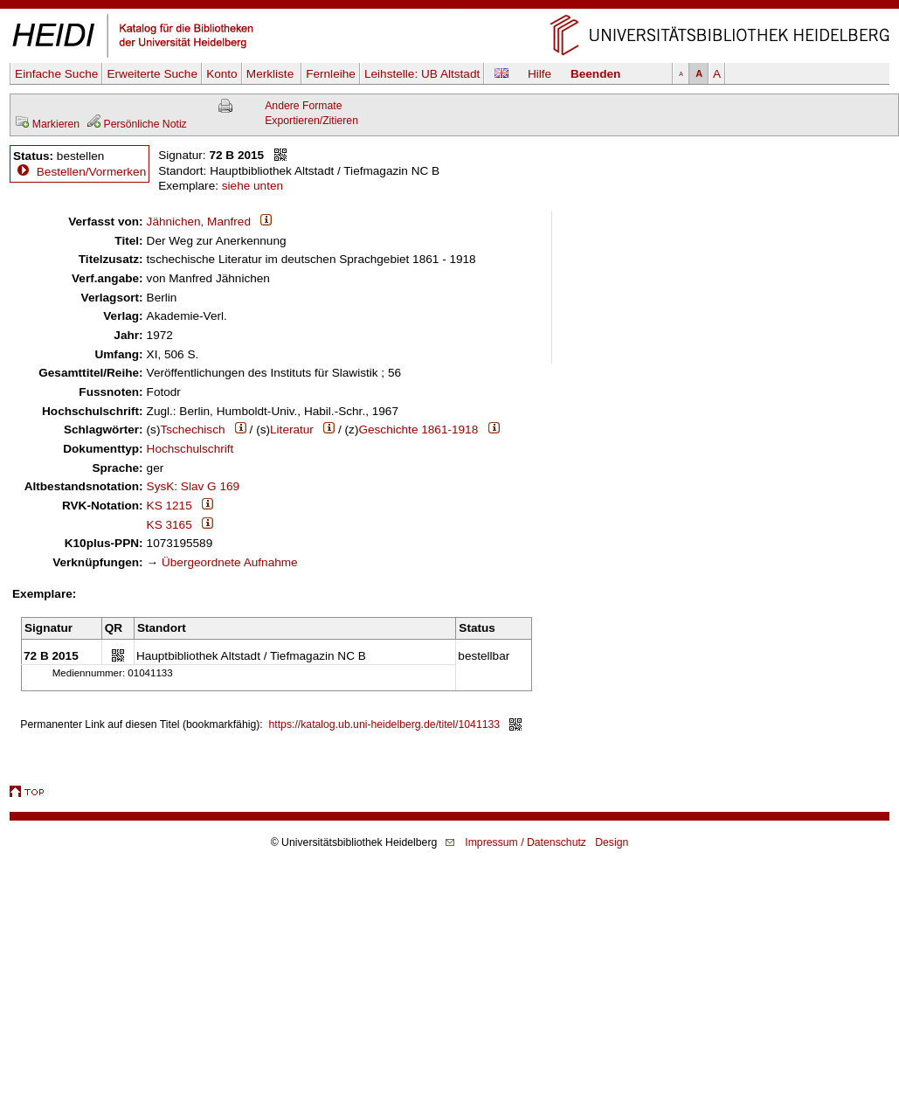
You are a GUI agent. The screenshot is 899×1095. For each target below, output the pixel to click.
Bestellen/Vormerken (91, 171)
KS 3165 (169, 524)
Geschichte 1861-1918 (418, 429)
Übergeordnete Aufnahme (230, 562)
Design (611, 842)
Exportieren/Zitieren (311, 120)
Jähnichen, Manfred (199, 221)
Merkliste (271, 73)
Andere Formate (303, 106)
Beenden (595, 73)
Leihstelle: (422, 73)
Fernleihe (331, 73)
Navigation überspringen (449, 7)
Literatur (292, 429)
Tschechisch (192, 429)
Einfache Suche (56, 73)
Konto (222, 73)
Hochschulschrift (190, 448)
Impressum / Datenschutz (525, 842)
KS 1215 (169, 505)
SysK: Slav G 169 (193, 486)
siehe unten (252, 185)
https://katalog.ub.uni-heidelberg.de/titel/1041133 (385, 724)
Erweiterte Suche (152, 73)
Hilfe (539, 73)
